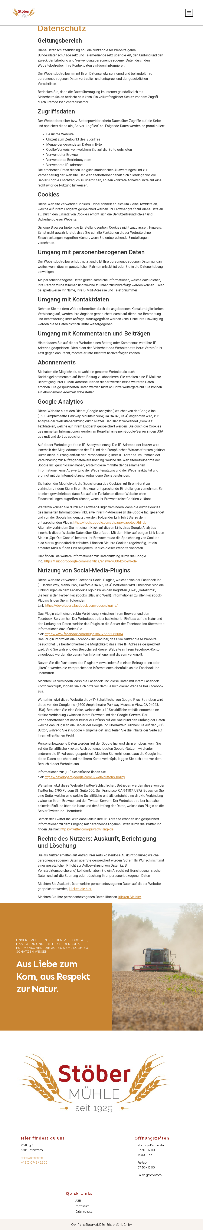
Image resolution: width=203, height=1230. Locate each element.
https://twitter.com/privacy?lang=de (87, 829)
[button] (189, 13)
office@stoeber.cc (32, 1158)
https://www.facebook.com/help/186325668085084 (84, 634)
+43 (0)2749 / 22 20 (34, 1162)
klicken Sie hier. (129, 897)
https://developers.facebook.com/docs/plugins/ (81, 606)
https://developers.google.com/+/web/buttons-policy (85, 777)
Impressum (82, 1206)
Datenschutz (83, 1211)
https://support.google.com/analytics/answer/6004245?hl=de (90, 561)
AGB (78, 1200)
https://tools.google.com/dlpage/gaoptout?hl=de (110, 522)
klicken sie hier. (80, 889)
